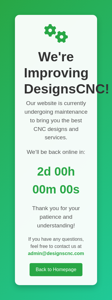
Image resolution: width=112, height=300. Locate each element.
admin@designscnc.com (56, 253)
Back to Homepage (56, 269)
